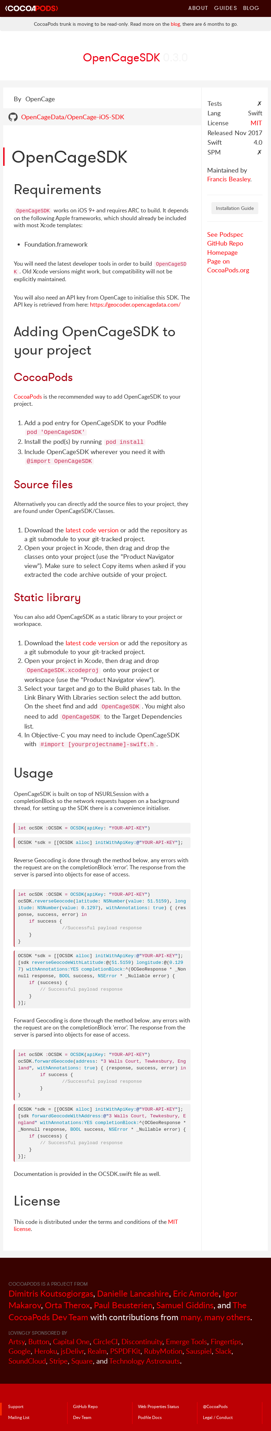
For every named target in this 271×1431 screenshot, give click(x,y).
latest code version (92, 530)
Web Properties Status (158, 1406)
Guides (225, 7)
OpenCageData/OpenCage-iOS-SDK (72, 117)
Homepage (222, 252)
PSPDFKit (125, 1351)
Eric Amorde (196, 1293)
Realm (97, 1351)
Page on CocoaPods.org (228, 265)
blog (175, 23)
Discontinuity (141, 1341)
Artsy (16, 1341)
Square (82, 1361)
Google (19, 1351)
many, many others (215, 1317)
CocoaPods (28, 396)
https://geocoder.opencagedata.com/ (135, 304)
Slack (223, 1351)
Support (15, 1406)
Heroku (45, 1351)
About (198, 7)
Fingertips (226, 1341)
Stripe (58, 1361)
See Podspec (225, 234)
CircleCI (105, 1341)
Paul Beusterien (123, 1305)
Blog (251, 7)
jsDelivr (72, 1351)
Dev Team (82, 1417)
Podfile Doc (150, 1417)
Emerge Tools (186, 1341)
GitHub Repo (225, 243)
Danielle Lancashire (133, 1293)
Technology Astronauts (144, 1361)
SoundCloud (27, 1361)
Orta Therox (67, 1305)
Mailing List (18, 1417)
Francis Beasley (228, 179)
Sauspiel (199, 1351)
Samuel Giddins (184, 1305)
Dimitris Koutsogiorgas (50, 1293)
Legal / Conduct (218, 1417)
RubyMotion (163, 1351)
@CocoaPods (215, 1406)
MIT (256, 123)
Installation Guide (235, 208)
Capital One (71, 1341)
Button (38, 1341)
